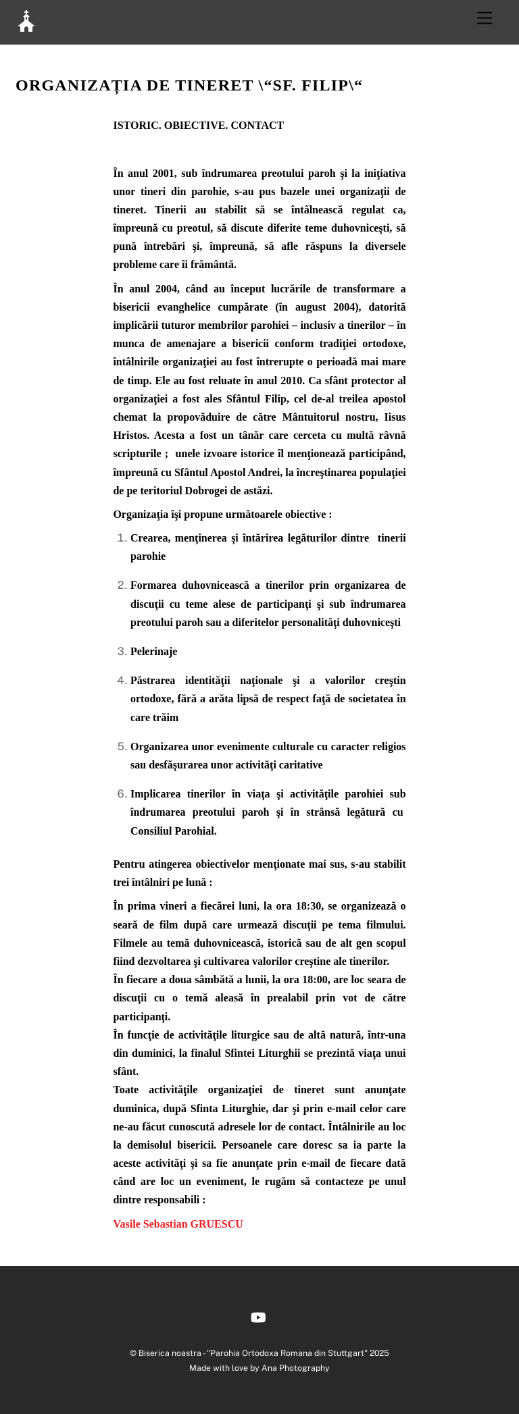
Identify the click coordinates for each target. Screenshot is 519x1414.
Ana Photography (296, 1368)
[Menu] (484, 18)
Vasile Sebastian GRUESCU (178, 1224)
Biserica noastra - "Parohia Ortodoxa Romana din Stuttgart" (253, 1353)
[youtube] (258, 1315)
